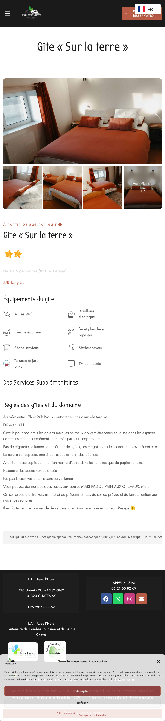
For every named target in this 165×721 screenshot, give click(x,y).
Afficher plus (13, 283)
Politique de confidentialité (92, 715)
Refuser (82, 703)
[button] (158, 661)
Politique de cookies (67, 713)
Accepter (82, 691)
